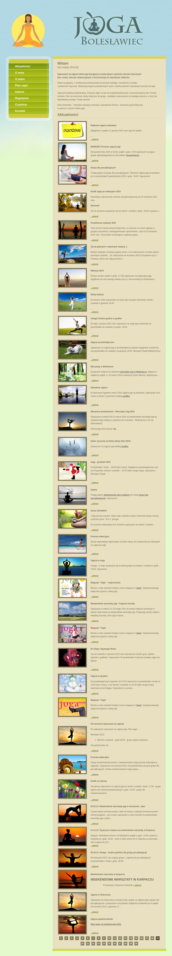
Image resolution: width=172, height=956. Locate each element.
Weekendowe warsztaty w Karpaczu (108, 874)
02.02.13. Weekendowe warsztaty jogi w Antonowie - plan (118, 806)
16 (141, 938)
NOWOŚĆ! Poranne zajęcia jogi (106, 147)
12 (120, 938)
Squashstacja (132, 155)
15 (136, 938)
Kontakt (20, 111)
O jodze (20, 79)
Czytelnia (21, 104)
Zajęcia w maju (98, 560)
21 (88, 943)
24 (104, 943)
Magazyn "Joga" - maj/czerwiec (106, 582)
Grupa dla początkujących (103, 168)
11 (115, 938)
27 (120, 943)
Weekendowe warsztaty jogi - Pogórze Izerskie (113, 603)
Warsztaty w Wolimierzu (102, 366)
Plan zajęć (21, 85)
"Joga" (138, 588)
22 (93, 943)
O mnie (19, 72)
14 (131, 938)
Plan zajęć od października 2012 (106, 924)
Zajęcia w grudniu (99, 676)
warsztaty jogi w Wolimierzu (133, 372)
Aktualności (22, 66)
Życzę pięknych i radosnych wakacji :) (109, 247)
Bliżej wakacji (97, 294)
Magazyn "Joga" (98, 628)
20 (82, 943)
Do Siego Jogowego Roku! (103, 649)
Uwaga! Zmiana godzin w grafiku (106, 318)
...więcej (94, 139)
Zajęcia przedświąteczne (102, 342)
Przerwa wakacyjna (100, 536)
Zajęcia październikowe (102, 919)
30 (136, 943)
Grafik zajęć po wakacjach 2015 (106, 191)
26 (115, 943)
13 (125, 938)
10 (109, 938)
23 (98, 943)
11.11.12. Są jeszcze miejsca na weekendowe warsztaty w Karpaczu (123, 830)
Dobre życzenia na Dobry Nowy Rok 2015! (111, 441)
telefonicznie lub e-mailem (116, 495)
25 (109, 943)
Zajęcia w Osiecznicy (101, 895)
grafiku (126, 396)
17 (147, 938)
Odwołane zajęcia (99, 387)
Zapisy (94, 490)
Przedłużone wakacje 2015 (103, 223)
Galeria (19, 91)
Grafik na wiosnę (99, 781)
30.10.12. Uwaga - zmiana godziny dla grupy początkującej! (119, 852)
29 (131, 943)
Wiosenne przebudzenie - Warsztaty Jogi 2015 (113, 411)
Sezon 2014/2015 (99, 511)
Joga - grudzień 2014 (101, 462)
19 (158, 938)
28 (125, 943)
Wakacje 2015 (97, 271)
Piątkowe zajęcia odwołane (103, 125)
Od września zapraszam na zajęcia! (107, 724)
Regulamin (22, 98)
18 (152, 938)
